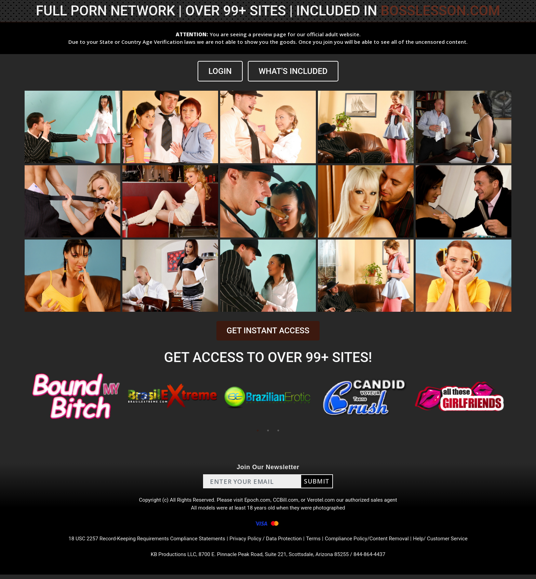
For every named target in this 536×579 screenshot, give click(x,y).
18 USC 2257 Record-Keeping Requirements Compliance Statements (141, 542)
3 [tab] (278, 430)
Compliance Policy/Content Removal (371, 542)
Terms (316, 542)
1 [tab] (257, 430)
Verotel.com (323, 501)
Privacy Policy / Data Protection (266, 542)
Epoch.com (257, 501)
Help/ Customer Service (449, 542)
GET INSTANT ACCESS (268, 331)
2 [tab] (268, 430)
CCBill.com (286, 501)
